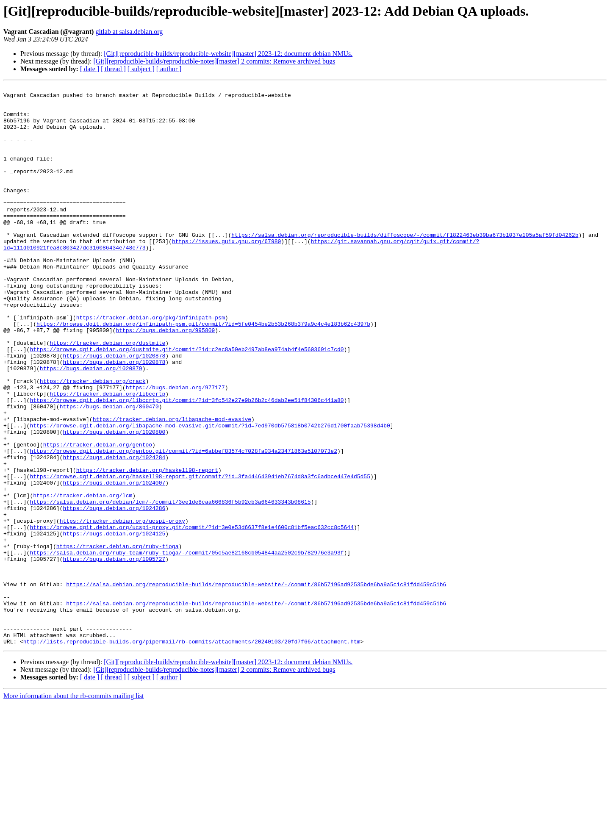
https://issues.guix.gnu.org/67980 (226, 273)
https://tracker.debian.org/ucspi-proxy (122, 608)
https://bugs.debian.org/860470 (109, 471)
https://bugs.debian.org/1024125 (114, 623)
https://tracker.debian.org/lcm (82, 578)
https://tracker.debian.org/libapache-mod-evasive (172, 486)
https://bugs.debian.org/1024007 (114, 562)
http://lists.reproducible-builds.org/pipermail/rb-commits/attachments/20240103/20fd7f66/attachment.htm (191, 753)
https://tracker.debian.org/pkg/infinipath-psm (150, 364)
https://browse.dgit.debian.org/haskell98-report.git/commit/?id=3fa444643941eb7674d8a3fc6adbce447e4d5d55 (200, 555)
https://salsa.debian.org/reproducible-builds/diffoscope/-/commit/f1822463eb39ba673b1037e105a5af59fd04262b (404, 265)
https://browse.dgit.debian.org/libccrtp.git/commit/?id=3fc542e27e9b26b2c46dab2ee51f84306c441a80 (187, 463)
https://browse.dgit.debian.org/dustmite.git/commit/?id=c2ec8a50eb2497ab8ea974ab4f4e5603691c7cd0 (187, 402)
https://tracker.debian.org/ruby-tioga (117, 639)
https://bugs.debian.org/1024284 (114, 532)
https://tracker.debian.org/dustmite (107, 395)
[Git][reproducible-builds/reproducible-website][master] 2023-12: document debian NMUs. (228, 53)
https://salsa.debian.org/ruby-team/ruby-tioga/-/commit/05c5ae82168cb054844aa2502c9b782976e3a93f (187, 646)
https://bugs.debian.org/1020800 (114, 501)
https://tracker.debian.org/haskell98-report (147, 547)
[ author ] (169, 68)
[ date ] (89, 68)
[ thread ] (113, 68)
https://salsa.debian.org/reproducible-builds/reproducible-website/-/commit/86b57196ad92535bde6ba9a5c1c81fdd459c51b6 (256, 684)
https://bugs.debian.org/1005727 (114, 654)
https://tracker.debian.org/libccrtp (107, 456)
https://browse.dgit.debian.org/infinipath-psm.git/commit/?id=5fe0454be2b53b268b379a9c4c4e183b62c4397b (203, 372)
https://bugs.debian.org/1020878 (114, 410)
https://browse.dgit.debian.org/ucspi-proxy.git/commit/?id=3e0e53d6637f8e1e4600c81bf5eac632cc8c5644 (191, 616)
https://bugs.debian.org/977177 (175, 448)
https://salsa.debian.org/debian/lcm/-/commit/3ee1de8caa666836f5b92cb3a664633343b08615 (170, 585)
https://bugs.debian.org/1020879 (91, 425)
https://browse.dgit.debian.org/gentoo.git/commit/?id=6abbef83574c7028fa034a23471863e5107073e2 (183, 524)
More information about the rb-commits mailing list (73, 807)
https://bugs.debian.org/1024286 (114, 593)
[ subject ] (141, 68)
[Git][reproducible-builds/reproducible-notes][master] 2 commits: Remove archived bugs (214, 61)
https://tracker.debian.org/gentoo (97, 517)
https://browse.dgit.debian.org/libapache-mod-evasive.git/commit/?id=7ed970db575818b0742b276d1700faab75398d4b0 (210, 494)
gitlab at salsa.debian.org (129, 31)
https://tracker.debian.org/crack (93, 440)
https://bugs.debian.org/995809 (165, 379)
